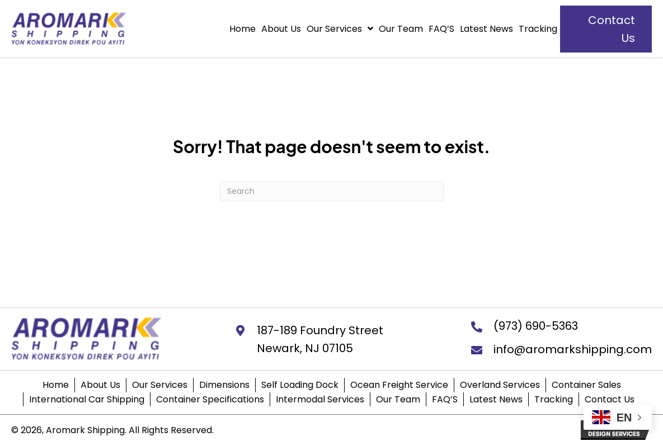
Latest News (496, 399)
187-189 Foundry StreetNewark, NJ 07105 (320, 339)
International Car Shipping (86, 399)
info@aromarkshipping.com (572, 349)
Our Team (398, 399)
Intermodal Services (320, 399)
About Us (100, 384)
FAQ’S (445, 399)
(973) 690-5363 (535, 326)
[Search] (332, 191)
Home (56, 384)
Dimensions (224, 384)
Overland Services (500, 384)
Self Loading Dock (299, 384)
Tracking (553, 399)
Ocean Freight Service (399, 384)
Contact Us (609, 399)
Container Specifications (210, 399)
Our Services (159, 384)
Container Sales (586, 384)
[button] (606, 29)
